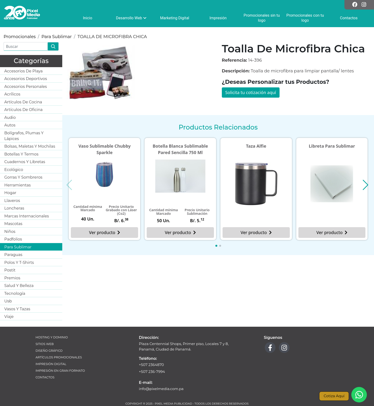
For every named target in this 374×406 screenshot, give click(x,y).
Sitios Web (45, 344)
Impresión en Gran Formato (60, 370)
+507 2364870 (151, 364)
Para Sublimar (57, 36)
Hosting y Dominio (52, 337)
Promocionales (20, 36)
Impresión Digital (51, 364)
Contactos (45, 377)
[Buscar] (26, 46)
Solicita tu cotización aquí (250, 92)
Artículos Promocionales (59, 357)
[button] (216, 246)
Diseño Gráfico (49, 350)
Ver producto (104, 232)
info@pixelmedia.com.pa (161, 388)
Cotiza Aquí (334, 396)
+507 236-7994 (152, 371)
